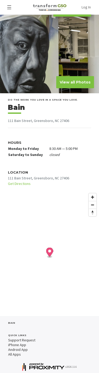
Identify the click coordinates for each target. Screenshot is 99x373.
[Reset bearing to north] (92, 212)
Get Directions (19, 183)
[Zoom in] (92, 197)
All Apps (14, 354)
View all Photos (75, 82)
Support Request (21, 340)
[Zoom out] (92, 205)
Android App (18, 349)
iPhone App (17, 344)
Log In (86, 7)
